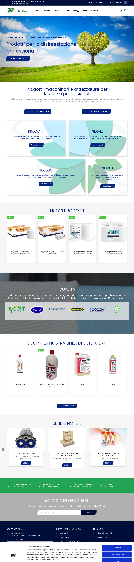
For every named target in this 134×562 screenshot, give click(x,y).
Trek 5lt (82, 384)
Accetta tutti (116, 535)
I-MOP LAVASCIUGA (26, 453)
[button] (37, 111)
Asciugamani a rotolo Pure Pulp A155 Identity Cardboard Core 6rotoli (21, 254)
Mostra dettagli (108, 558)
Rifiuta (116, 548)
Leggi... (26, 463)
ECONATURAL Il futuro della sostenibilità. (67, 454)
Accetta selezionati (117, 542)
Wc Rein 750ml (21, 384)
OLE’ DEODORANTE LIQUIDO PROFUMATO (108, 454)
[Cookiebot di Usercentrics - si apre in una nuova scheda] (13, 558)
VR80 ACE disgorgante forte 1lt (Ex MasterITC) (51, 385)
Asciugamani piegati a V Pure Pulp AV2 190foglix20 (52, 253)
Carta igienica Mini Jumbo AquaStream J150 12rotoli (113, 253)
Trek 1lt (113, 384)
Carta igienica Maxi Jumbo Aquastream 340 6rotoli (82, 253)
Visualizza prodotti (18, 58)
